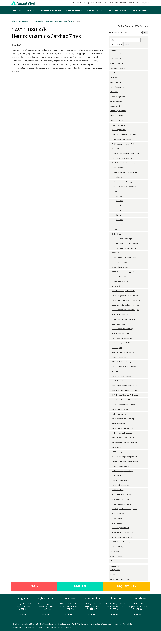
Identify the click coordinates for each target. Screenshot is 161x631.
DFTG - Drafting (117, 286)
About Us (17, 10)
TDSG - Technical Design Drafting (123, 532)
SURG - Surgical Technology (121, 528)
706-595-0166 (115, 609)
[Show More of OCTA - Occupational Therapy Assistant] (111, 461)
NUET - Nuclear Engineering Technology (125, 457)
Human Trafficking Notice (98, 624)
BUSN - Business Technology (122, 182)
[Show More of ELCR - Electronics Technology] (111, 328)
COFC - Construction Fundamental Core (126, 248)
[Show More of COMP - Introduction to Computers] (111, 257)
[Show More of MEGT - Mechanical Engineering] (111, 428)
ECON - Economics (118, 324)
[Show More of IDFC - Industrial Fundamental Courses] (111, 390)
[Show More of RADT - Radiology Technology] (111, 494)
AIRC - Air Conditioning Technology (124, 134)
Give (137, 3)
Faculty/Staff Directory (80, 624)
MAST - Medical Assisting (120, 409)
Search (127, 44)
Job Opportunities (114, 624)
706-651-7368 (69, 609)
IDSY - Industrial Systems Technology (125, 395)
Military (86, 3)
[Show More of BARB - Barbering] (111, 167)
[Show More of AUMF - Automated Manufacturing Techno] (111, 153)
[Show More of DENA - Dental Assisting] (111, 281)
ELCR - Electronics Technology (122, 329)
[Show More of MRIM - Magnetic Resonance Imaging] (111, 442)
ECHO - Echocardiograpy (120, 314)
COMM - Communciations (120, 253)
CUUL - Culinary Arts (119, 277)
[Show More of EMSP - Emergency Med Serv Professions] (111, 342)
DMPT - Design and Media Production (125, 296)
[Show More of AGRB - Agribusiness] (111, 129)
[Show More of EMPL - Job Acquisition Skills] (111, 338)
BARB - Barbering (118, 167)
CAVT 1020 (119, 201)
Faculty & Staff (108, 3)
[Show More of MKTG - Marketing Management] (111, 437)
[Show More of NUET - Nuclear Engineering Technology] (111, 456)
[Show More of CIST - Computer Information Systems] (111, 243)
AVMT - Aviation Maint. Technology (124, 163)
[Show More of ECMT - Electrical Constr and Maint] (111, 319)
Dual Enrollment (120, 3)
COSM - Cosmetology (119, 262)
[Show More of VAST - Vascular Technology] (111, 541)
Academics (30, 10)
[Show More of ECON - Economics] (111, 324)
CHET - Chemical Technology (122, 239)
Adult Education (96, 3)
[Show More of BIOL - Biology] (111, 177)
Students (79, 3)
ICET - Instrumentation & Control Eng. (125, 385)
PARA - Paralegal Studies (120, 466)
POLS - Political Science (120, 485)
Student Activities (116, 106)
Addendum (113, 561)
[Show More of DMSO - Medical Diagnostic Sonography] (111, 300)
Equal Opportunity (116, 59)
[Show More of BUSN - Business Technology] (111, 181)
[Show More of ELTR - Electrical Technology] (111, 333)
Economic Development (117, 10)
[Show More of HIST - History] (111, 371)
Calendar (131, 3)
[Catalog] (125, 32)
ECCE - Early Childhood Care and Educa (125, 305)
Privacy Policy (128, 624)
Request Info (126, 586)
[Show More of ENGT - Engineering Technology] (111, 352)
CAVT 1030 (119, 210)
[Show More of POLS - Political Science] (111, 485)
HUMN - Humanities (118, 381)
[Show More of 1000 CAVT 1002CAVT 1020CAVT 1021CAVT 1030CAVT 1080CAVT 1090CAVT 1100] (112, 191)
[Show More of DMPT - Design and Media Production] (111, 295)
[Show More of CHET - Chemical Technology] (111, 238)
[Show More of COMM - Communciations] (111, 252)
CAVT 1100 (119, 224)
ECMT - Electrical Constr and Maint (124, 319)
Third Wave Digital (56, 627)
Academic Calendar (116, 63)
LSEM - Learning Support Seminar (123, 404)
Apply (34, 586)
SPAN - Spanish (117, 518)
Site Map (113, 574)
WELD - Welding (117, 547)
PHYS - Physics (117, 476)
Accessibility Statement (29, 624)
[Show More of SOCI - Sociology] (111, 513)
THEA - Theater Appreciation (122, 537)
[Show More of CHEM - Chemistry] (111, 234)
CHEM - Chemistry (118, 234)
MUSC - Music (116, 447)
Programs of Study (116, 115)
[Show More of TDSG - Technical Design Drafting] (111, 532)
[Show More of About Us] (109, 72)
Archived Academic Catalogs (120, 579)
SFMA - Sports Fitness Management (124, 509)
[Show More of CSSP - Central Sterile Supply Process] (111, 271)
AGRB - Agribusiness (119, 130)
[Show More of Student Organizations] (109, 110)
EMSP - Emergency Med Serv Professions (126, 343)
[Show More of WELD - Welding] (111, 546)
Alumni (72, 3)
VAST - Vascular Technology (121, 542)
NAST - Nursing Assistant (120, 452)
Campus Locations (116, 556)
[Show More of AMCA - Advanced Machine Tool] (111, 144)
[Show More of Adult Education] (109, 82)
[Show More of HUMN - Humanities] (111, 380)
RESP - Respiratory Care (120, 499)
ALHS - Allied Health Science (122, 139)
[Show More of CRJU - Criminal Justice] (111, 267)
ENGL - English (117, 348)
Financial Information (117, 87)
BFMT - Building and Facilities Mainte (124, 172)
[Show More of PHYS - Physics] (111, 475)
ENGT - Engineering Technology (123, 352)
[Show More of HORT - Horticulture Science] (111, 376)
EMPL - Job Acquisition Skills (122, 338)
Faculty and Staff (115, 551)
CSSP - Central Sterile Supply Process (125, 272)
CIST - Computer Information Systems (125, 243)
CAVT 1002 (119, 196)
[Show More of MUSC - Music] (111, 447)
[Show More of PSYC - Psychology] (111, 489)
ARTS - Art (115, 149)
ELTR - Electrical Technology (121, 333)
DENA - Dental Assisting (120, 281)
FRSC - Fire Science (119, 357)
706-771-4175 (92, 609)
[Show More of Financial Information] (109, 87)
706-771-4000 (22, 609)
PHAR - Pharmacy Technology (122, 471)
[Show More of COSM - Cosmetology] (111, 262)
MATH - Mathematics (119, 414)
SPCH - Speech (117, 523)
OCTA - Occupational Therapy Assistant (126, 461)
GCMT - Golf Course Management (123, 362)
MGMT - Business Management (122, 433)
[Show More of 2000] (112, 229)
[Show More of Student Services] (109, 101)
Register (80, 586)
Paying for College (95, 10)
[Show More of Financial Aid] (109, 91)
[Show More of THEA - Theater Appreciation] (111, 537)
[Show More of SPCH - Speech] (111, 523)
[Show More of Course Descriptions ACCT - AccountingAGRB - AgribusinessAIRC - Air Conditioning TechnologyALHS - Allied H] (109, 120)
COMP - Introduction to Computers (124, 258)
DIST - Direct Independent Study (123, 291)
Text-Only (68, 627)
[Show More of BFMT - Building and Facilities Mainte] (111, 172)
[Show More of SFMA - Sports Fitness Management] (111, 508)
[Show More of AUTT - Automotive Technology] (111, 158)
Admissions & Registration (50, 10)
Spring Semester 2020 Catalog (21, 21)
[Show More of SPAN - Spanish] (111, 518)
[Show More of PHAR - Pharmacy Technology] (111, 470)
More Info (23, 614)
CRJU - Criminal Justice (120, 267)
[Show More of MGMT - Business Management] (111, 433)
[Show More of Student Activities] (109, 106)
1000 (70, 21)
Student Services (116, 101)
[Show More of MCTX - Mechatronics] (111, 423)
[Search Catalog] (125, 40)
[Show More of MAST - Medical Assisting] (111, 409)
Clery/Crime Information (47, 624)
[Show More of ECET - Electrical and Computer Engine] (111, 309)
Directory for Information (118, 54)
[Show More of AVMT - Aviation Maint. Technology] (111, 162)
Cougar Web (145, 3)
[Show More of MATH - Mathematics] (111, 414)
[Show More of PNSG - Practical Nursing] (111, 480)
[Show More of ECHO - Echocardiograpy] (111, 314)
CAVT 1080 (119, 215)
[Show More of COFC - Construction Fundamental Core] (111, 248)
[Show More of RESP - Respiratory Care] (111, 499)
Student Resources (139, 10)
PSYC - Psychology (118, 490)
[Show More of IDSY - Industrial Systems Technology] (111, 395)
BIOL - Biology (117, 177)
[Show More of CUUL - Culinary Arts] (111, 276)
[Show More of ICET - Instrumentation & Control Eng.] (111, 385)
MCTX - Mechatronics (119, 423)
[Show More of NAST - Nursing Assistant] (111, 451)
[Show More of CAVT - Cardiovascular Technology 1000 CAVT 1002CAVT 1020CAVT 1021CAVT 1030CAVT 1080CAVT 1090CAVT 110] (111, 186)
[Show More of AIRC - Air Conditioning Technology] (111, 134)
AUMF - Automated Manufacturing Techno (126, 153)
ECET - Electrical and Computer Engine (125, 310)
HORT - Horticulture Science (122, 376)
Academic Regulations (117, 96)
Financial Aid (114, 92)
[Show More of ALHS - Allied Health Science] (111, 139)
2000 (115, 229)
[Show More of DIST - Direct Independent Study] (111, 290)
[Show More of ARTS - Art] (111, 148)
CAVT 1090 (119, 220)
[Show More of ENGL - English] (111, 347)
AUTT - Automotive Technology (123, 158)
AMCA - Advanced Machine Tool (123, 144)
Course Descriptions (38, 21)
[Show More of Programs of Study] (109, 115)
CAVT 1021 (119, 205)
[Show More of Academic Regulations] (109, 96)
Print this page (144, 29)
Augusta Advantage (74, 10)
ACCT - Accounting (118, 125)
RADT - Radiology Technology (122, 494)
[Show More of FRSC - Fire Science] (111, 357)
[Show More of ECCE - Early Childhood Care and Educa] (111, 305)
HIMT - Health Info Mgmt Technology (124, 366)
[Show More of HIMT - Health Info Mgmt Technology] (111, 366)
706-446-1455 (46, 609)
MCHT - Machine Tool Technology (123, 419)
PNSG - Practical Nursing (120, 480)
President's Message (117, 68)
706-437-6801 (138, 609)
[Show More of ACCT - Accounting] (111, 125)
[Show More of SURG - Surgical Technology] (111, 527)
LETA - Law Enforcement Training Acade (125, 400)
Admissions (114, 78)
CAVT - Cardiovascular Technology (56, 21)
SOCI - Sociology (118, 513)
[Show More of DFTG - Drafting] (111, 286)
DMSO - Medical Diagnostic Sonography (126, 300)
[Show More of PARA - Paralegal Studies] (111, 466)
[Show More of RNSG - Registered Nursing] (111, 504)
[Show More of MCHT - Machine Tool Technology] (111, 418)
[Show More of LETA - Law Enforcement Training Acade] (111, 399)
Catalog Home (115, 570)
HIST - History (116, 371)
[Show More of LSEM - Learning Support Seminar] (111, 404)
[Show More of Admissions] (109, 77)
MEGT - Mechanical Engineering (123, 428)
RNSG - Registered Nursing (121, 504)
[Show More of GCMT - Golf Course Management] (111, 361)
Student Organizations (118, 111)
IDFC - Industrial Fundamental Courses (125, 390)
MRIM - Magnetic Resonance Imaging (125, 442)
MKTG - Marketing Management (123, 438)
